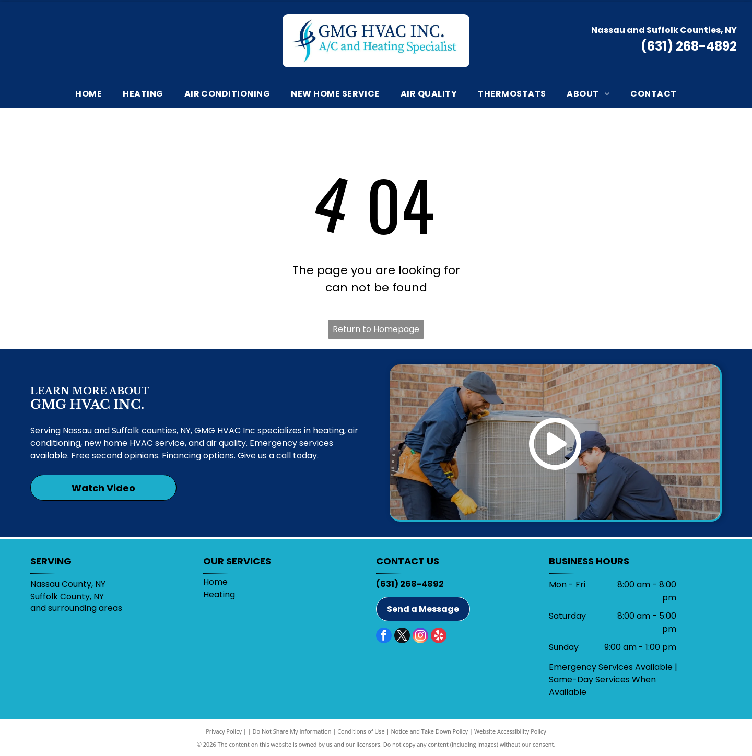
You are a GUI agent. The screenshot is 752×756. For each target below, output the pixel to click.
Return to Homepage (376, 329)
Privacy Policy (224, 731)
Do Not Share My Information (292, 731)
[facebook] (384, 637)
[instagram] (420, 637)
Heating (219, 594)
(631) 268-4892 (689, 46)
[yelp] (438, 637)
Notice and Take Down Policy (429, 731)
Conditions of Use (361, 731)
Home (215, 582)
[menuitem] (88, 94)
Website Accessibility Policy (510, 731)
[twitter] (402, 637)
